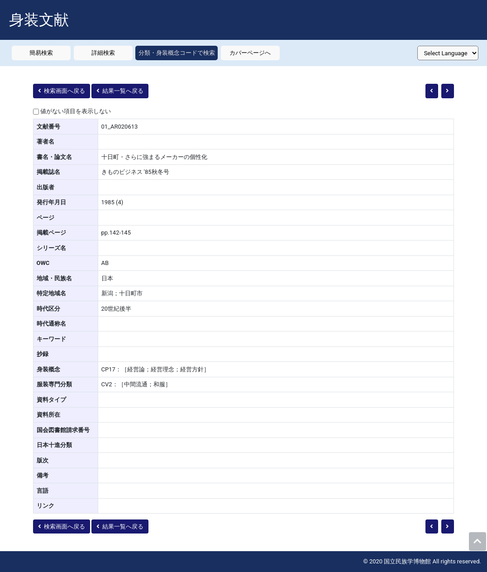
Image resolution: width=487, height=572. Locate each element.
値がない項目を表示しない (75, 111)
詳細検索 (103, 52)
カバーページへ (250, 52)
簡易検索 (41, 52)
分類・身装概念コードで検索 (176, 52)
